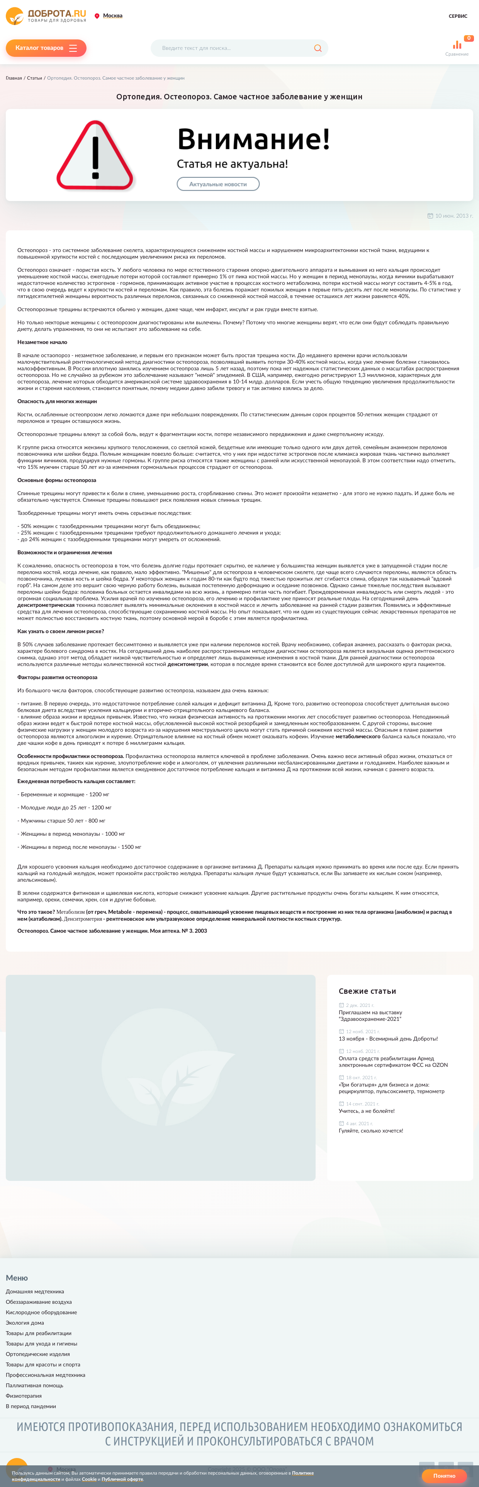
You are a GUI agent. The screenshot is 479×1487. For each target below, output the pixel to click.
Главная (14, 78)
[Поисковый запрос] (239, 48)
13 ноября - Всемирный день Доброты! (388, 1039)
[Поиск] (318, 48)
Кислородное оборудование (41, 1312)
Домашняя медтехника (35, 1292)
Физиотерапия (24, 1396)
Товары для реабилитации (38, 1333)
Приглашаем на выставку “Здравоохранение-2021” (370, 1016)
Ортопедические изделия (38, 1354)
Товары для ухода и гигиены (41, 1344)
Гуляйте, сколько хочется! (371, 1131)
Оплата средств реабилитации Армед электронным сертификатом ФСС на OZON (393, 1062)
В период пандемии (31, 1406)
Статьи (34, 78)
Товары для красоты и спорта (43, 1365)
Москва (112, 16)
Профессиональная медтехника (45, 1375)
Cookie (89, 1479)
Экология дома (25, 1323)
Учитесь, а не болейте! (367, 1111)
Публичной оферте (122, 1479)
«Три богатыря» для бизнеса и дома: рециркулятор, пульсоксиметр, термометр (392, 1088)
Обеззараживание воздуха (39, 1302)
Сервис (458, 16)
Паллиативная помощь (34, 1385)
